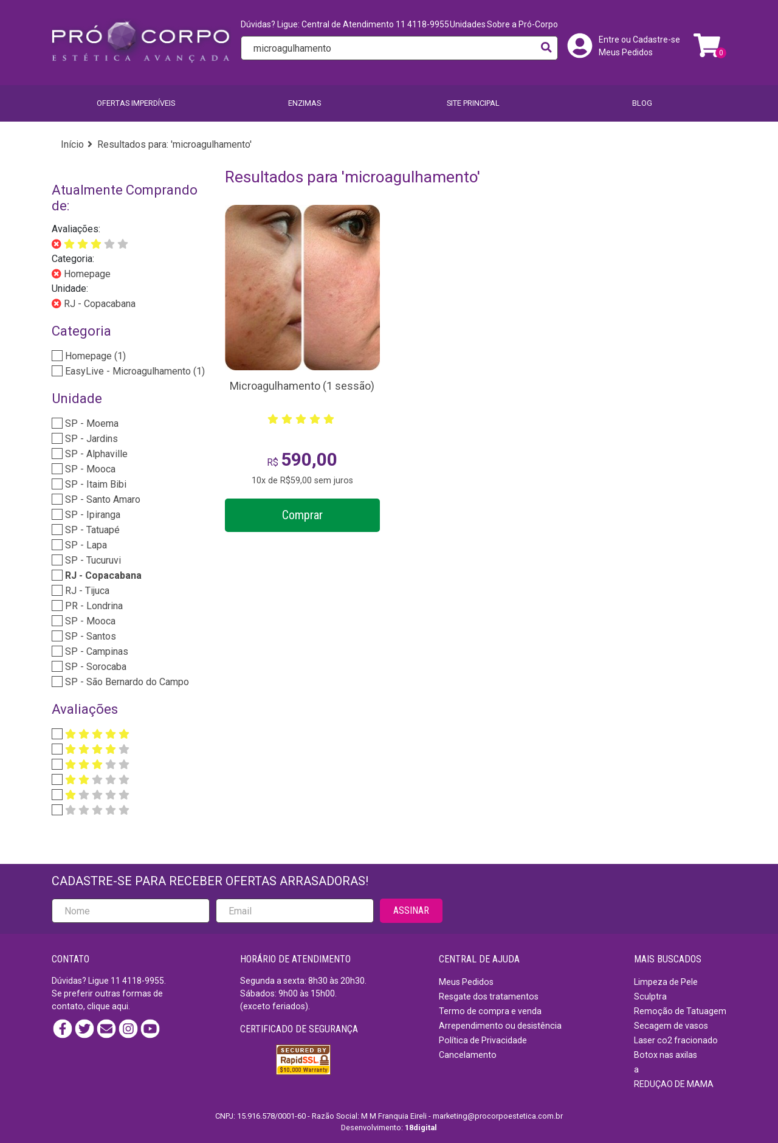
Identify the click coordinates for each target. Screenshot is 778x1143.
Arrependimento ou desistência (500, 1026)
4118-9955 (143, 981)
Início (72, 144)
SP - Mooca (89, 469)
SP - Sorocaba (94, 666)
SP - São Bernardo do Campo (126, 682)
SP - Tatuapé (91, 530)
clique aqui (107, 1006)
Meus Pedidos (626, 52)
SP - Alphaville (95, 454)
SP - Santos (89, 636)
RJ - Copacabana (98, 303)
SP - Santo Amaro (101, 499)
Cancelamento (468, 1055)
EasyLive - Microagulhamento (134, 371)
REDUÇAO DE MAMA (674, 1084)
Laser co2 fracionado (676, 1040)
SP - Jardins (90, 438)
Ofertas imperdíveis (136, 103)
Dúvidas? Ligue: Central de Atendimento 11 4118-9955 (345, 24)
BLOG (642, 103)
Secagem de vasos (671, 1026)
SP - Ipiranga (91, 514)
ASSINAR (411, 910)
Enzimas (304, 103)
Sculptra (650, 996)
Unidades (468, 24)
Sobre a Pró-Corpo (522, 24)
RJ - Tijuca (86, 590)
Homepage (86, 274)
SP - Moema (91, 423)
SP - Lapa (85, 545)
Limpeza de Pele (666, 982)
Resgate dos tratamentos (489, 996)
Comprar (302, 515)
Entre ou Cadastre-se (639, 39)
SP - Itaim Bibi (94, 484)
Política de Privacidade (483, 1040)
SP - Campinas (95, 651)
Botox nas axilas (665, 1055)
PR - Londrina (93, 606)
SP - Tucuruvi (92, 560)
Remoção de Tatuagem (680, 1011)
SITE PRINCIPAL (473, 103)
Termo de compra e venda (490, 1011)
